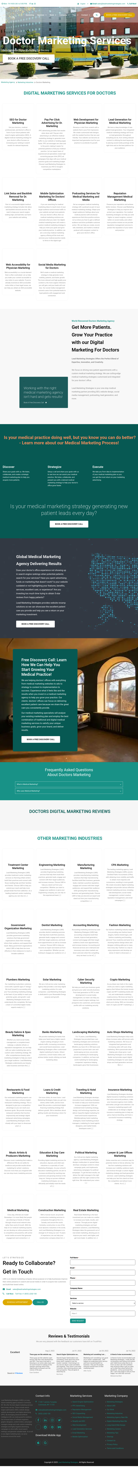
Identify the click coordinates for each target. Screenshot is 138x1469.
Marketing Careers (114, 1430)
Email (72, 1269)
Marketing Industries (25, 83)
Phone (73, 1279)
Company (63, 15)
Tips (74, 15)
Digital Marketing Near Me (117, 1422)
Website (73, 1310)
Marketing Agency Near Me (117, 1418)
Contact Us (111, 1441)
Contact (84, 15)
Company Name (76, 1289)
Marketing (30, 15)
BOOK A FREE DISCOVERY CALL (29, 59)
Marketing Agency (8, 83)
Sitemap (110, 1437)
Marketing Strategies (115, 1403)
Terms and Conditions (115, 1449)
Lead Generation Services (82, 1430)
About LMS (111, 1406)
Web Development (79, 1426)
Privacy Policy (112, 1445)
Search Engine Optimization (82, 1403)
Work (51, 15)
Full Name (74, 1258)
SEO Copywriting (78, 1414)
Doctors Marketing (43, 83)
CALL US (40, 1303)
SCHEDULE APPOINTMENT (17, 1303)
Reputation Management (81, 1410)
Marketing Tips (112, 1434)
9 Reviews (19, 1374)
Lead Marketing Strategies (68, 1463)
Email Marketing (78, 1434)
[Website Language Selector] (83, 4)
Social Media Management (82, 1418)
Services (40, 15)
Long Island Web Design (116, 1426)
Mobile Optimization (80, 1437)
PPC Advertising (78, 1406)
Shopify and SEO (78, 1422)
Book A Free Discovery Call (35, 403)
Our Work (110, 1410)
